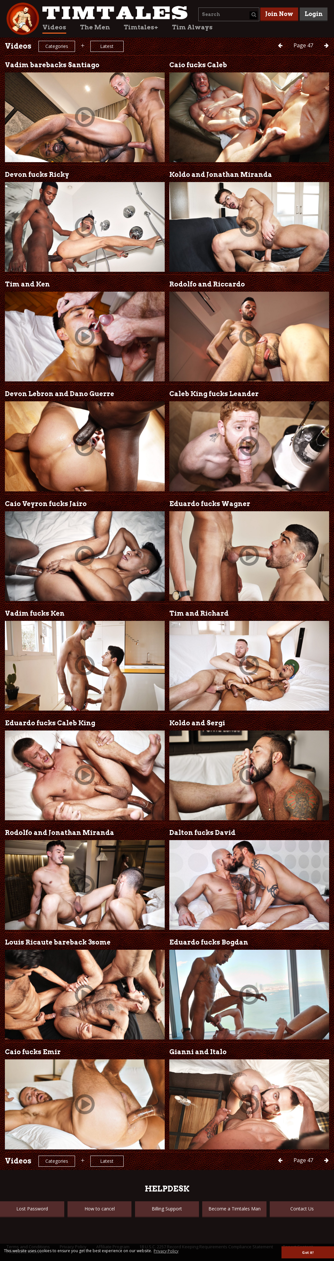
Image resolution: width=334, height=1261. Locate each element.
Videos (54, 27)
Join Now (279, 13)
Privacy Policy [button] (166, 1251)
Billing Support (167, 1209)
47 (304, 45)
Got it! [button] (307, 1252)
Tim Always (192, 27)
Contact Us (302, 1209)
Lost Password (32, 1209)
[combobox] (228, 14)
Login (314, 13)
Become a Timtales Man (234, 1209)
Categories (56, 46)
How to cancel (99, 1209)
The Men (95, 27)
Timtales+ (141, 27)
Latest (107, 46)
